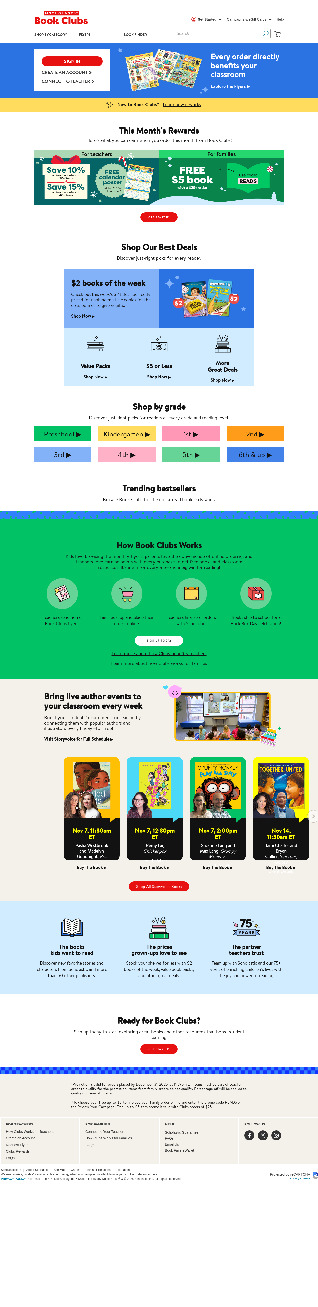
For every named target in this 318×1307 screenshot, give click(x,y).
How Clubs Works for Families (108, 1138)
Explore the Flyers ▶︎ (230, 86)
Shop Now (83, 316)
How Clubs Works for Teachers (30, 1132)
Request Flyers (17, 1145)
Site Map (59, 1170)
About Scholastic (37, 1170)
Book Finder (135, 34)
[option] (159, 70)
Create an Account (67, 72)
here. (154, 1174)
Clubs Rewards (18, 1151)
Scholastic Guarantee (181, 1132)
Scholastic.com (11, 1170)
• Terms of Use (37, 1179)
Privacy (294, 1178)
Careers (76, 1170)
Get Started (210, 19)
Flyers (85, 34)
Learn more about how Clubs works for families (159, 663)
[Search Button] (266, 33)
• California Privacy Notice (93, 1179)
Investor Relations (99, 1170)
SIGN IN (72, 61)
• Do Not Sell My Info (61, 1179)
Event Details (91, 866)
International (124, 1170)
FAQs (10, 1158)
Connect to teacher (68, 81)
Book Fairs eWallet (179, 1150)
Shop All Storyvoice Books (159, 886)
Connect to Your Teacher (104, 1132)
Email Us (172, 1144)
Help (280, 19)
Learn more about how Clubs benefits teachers (159, 653)
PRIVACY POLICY (13, 1179)
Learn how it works (182, 104)
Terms (306, 1178)
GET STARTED (159, 217)
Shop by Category (50, 34)
